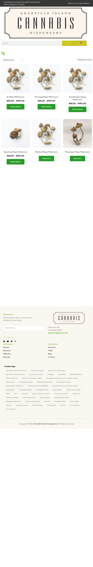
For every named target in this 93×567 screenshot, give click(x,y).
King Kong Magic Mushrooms (15, 152)
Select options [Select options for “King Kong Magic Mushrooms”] (15, 162)
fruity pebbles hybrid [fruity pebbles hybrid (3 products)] (25, 390)
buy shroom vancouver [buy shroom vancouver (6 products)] (36, 374)
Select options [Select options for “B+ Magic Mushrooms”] (15, 107)
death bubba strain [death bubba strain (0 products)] (12, 378)
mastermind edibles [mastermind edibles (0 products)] (12, 397)
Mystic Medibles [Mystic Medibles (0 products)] (45, 397)
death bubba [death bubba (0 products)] (62, 374)
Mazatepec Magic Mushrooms (77, 152)
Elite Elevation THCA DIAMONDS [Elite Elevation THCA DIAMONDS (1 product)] (38, 386)
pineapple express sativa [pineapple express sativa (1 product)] (61, 397)
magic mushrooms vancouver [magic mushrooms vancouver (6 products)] (41, 393)
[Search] (68, 43)
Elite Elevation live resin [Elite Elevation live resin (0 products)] (63, 382)
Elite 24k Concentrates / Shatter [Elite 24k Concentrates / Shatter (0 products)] (32, 378)
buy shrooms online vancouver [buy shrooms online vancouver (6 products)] (15, 374)
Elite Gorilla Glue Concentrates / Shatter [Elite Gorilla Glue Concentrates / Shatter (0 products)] (64, 386)
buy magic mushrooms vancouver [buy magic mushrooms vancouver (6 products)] (16, 370)
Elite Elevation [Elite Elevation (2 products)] (10, 382)
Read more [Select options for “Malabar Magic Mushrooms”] (46, 158)
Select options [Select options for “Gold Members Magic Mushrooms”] (77, 109)
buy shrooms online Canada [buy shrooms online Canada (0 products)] (56, 370)
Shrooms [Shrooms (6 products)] (8, 405)
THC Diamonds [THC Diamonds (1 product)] (51, 405)
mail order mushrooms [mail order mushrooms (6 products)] (61, 393)
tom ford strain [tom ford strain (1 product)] (10, 409)
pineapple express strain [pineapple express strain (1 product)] (13, 401)
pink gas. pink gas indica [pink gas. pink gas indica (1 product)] (32, 401)
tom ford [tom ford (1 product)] (63, 405)
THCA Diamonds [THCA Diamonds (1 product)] (37, 405)
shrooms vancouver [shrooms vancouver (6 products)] (22, 405)
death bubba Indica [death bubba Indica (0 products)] (76, 374)
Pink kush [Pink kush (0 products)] (47, 401)
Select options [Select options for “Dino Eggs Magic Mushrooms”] (46, 107)
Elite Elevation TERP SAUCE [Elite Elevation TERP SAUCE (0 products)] (14, 386)
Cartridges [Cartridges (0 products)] (50, 374)
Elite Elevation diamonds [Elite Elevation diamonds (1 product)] (44, 382)
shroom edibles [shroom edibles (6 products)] (74, 401)
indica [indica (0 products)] (8, 393)
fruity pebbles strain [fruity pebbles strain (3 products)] (42, 390)
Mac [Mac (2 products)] (15, 393)
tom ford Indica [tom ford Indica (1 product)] (74, 405)
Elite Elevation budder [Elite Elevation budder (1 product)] (26, 382)
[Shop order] (12, 60)
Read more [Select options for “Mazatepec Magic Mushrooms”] (77, 158)
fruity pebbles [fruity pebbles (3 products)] (10, 390)
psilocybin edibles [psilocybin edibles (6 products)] (60, 401)
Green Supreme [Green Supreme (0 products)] (57, 390)
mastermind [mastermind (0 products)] (76, 393)
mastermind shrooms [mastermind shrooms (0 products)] (28, 397)
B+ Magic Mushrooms (15, 97)
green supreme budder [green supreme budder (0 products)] (74, 390)
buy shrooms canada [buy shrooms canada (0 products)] (37, 370)
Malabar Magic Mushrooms (46, 152)
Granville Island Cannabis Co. (46, 424)
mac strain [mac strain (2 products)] (24, 393)
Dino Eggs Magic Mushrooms (46, 97)
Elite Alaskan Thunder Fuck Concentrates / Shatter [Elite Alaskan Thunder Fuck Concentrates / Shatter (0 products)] (62, 378)
